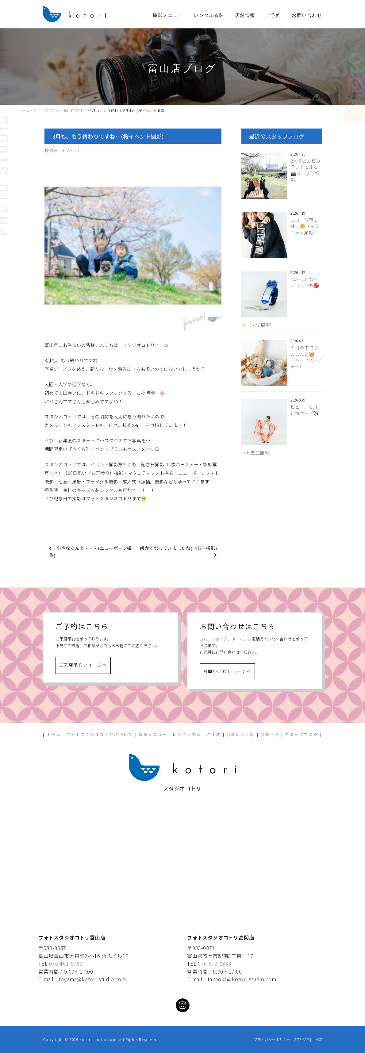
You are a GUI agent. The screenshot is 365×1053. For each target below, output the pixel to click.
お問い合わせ (307, 15)
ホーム (54, 734)
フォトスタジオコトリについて (99, 734)
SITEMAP (301, 1039)
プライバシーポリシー (272, 1039)
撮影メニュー (168, 15)
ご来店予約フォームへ (83, 665)
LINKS (317, 1039)
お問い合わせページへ (227, 671)
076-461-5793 (66, 963)
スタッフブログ (302, 734)
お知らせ (270, 734)
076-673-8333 (215, 963)
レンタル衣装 (209, 15)
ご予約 (273, 15)
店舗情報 (245, 15)
